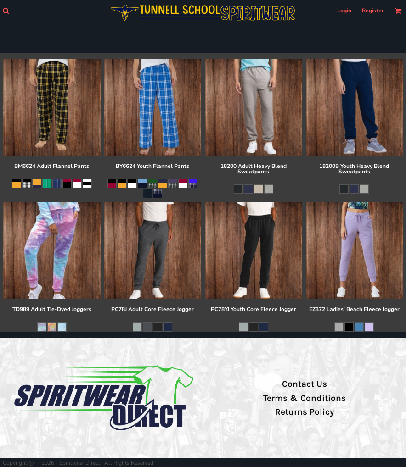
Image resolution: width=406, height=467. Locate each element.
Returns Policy (304, 412)
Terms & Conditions (304, 398)
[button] (5, 10)
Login (344, 10)
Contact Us (304, 384)
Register (373, 10)
